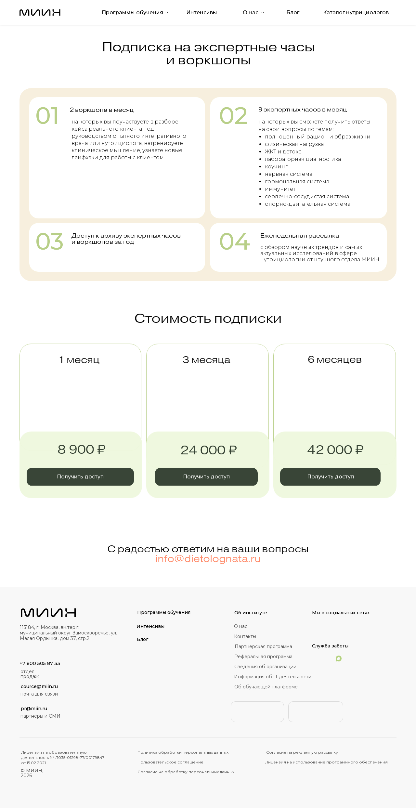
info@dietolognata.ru (208, 566)
